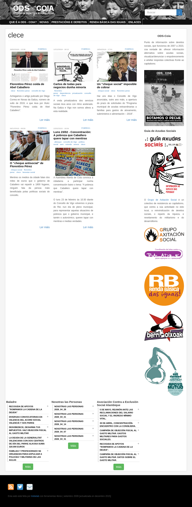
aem (62, 144)
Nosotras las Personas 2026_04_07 (68, 430)
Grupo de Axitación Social (162, 200)
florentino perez (23, 91)
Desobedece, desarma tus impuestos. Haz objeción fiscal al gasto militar (27, 430)
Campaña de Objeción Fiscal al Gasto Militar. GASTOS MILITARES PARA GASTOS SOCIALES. (118, 435)
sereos (76, 144)
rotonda (68, 144)
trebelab (35, 496)
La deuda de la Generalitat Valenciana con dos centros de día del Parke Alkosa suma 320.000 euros (27, 442)
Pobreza (42, 49)
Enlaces (134, 22)
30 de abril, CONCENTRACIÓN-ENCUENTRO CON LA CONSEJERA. (118, 424)
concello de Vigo (38, 91)
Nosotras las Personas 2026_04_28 (68, 408)
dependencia (65, 93)
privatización (77, 93)
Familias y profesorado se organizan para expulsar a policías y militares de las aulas (25, 455)
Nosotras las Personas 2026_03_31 (68, 437)
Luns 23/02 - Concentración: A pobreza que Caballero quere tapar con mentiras (72, 135)
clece (13, 91)
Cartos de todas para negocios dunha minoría (69, 85)
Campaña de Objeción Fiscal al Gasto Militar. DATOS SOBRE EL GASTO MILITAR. (118, 457)
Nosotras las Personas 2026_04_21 (68, 415)
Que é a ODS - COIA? (23, 22)
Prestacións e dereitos (69, 22)
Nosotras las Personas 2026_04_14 (68, 422)
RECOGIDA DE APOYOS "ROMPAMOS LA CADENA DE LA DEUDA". (116, 447)
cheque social (103, 91)
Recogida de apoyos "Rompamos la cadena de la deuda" (25, 409)
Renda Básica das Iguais (108, 22)
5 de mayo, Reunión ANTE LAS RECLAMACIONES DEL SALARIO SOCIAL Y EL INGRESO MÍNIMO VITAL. (116, 414)
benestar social (28, 172)
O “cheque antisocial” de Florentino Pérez (26, 164)
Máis (28, 466)
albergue (58, 142)
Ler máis (45, 119)
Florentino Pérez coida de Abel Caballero (27, 85)
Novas (44, 22)
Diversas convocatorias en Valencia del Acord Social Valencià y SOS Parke (25, 420)
